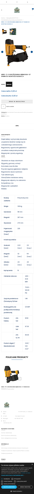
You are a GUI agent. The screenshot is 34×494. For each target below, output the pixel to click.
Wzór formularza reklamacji (8, 435)
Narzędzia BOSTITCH (12, 18)
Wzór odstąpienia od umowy (9, 438)
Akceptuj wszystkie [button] (9, 487)
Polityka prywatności (6, 453)
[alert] (17, 478)
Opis (17, 126)
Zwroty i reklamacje (6, 433)
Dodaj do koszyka (19, 378)
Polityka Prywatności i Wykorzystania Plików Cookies (15, 450)
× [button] (32, 464)
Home (3, 18)
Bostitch (7, 116)
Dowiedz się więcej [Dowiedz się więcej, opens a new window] (25, 473)
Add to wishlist (10, 106)
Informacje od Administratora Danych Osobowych (14, 448)
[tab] (17, 126)
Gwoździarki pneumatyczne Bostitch (11, 20)
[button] (17, 475)
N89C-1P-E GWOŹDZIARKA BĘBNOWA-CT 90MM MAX (15, 387)
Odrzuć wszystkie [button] (25, 487)
